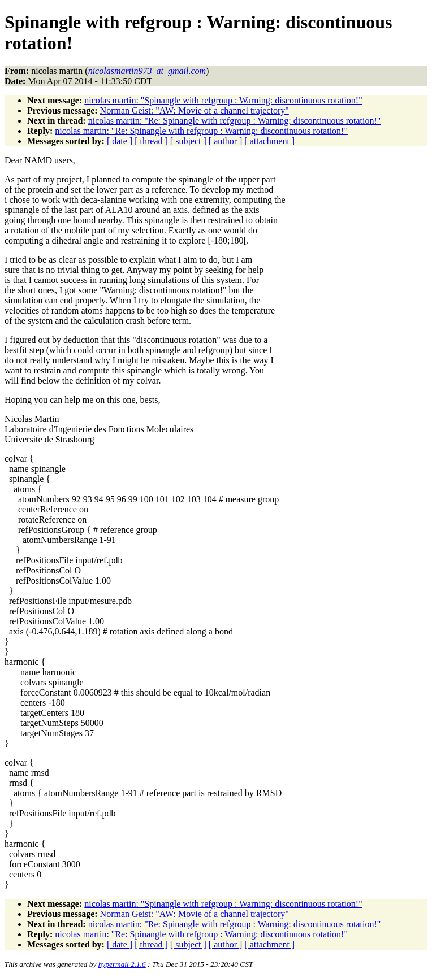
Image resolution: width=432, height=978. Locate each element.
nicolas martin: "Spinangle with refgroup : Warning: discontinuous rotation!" (223, 100)
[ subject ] (188, 141)
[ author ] (226, 141)
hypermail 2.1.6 (122, 964)
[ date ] (119, 141)
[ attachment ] (269, 141)
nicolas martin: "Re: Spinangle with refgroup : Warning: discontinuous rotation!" (234, 120)
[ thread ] (151, 141)
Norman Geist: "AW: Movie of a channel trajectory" (194, 110)
